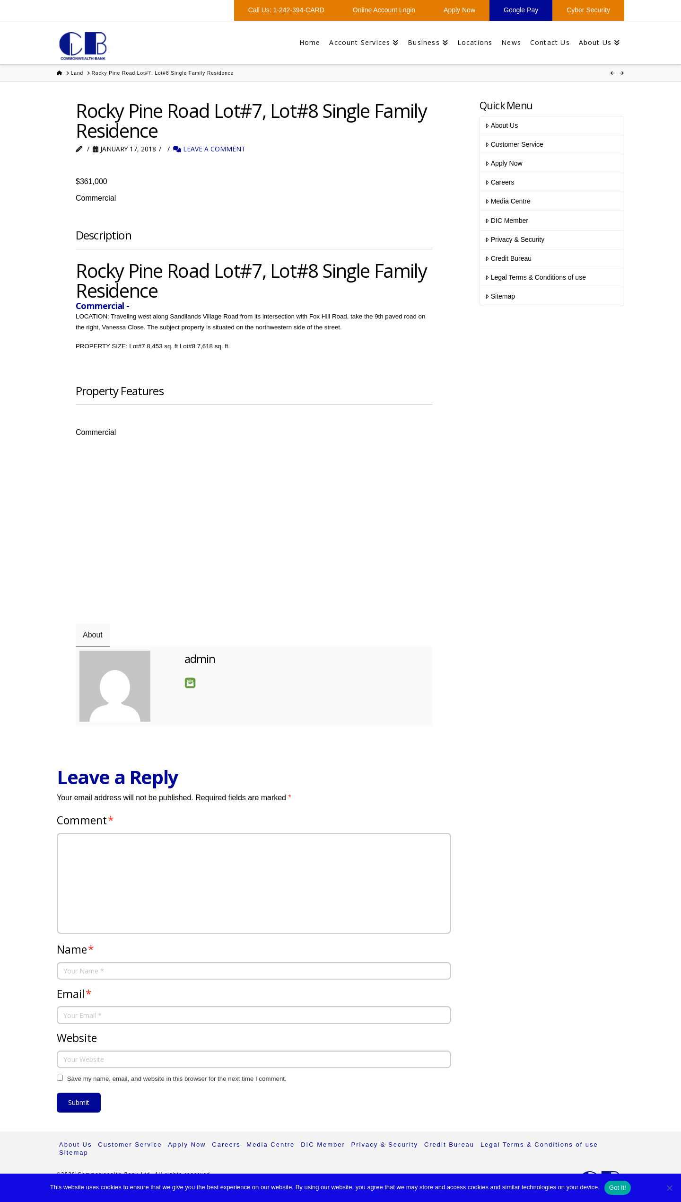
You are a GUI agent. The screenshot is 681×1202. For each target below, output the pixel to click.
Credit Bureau (508, 258)
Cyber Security (588, 10)
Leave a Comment (209, 148)
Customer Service (514, 144)
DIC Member (506, 220)
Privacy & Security (514, 239)
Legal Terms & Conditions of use (535, 277)
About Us (501, 125)
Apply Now (459, 10)
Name (75, 949)
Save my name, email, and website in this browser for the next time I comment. (177, 1078)
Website (77, 1038)
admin (200, 658)
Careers (499, 182)
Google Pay (521, 10)
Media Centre (507, 201)
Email (190, 683)
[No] (669, 1188)
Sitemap (500, 296)
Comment (85, 820)
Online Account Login (384, 10)
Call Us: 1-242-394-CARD (286, 10)
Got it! (617, 1187)
